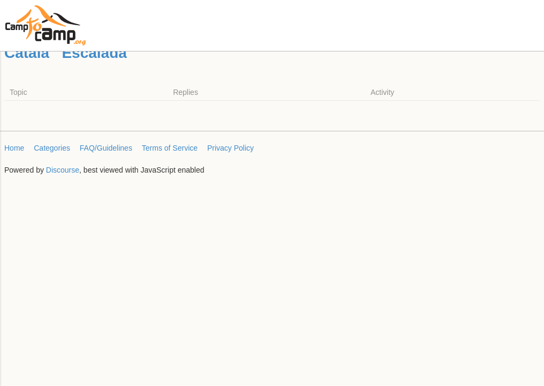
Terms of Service (170, 148)
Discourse (62, 170)
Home (14, 148)
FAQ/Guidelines (106, 148)
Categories (52, 148)
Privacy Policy (230, 148)
